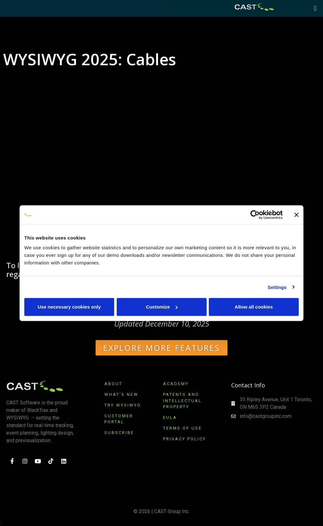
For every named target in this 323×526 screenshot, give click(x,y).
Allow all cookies (254, 306)
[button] (315, 8)
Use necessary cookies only (69, 306)
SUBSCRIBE (120, 432)
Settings (277, 287)
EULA (170, 417)
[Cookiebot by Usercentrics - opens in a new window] (255, 214)
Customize (162, 306)
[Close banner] (296, 214)
